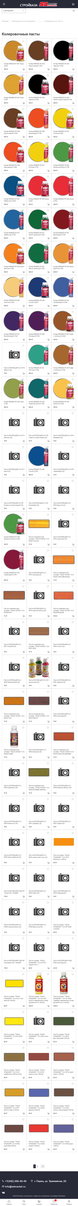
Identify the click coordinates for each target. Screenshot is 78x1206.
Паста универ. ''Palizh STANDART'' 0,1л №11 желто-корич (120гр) (12, 1108)
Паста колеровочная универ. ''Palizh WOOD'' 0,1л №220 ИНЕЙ (14, 752)
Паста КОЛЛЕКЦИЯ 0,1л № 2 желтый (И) (14, 436)
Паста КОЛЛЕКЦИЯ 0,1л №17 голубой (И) (12, 645)
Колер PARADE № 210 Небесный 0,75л (11, 234)
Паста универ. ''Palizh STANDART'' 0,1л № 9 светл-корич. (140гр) (63, 1072)
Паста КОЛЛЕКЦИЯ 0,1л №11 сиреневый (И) (63, 470)
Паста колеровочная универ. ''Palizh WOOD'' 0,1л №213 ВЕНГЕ (39, 716)
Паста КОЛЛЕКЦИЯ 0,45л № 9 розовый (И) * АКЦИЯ (14, 962)
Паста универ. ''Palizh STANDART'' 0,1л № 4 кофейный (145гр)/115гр (13, 1072)
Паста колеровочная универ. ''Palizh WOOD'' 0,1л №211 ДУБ (39, 646)
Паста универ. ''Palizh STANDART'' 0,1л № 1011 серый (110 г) (37, 963)
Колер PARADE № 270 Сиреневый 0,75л (12, 574)
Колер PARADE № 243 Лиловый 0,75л (37, 335)
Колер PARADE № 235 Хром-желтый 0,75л (63, 267)
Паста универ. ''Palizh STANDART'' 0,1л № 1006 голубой (62, 927)
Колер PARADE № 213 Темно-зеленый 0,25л (37, 234)
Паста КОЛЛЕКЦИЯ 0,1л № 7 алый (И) (14, 470)
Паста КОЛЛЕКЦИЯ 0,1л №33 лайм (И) (37, 892)
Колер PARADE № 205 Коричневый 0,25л (12, 132)
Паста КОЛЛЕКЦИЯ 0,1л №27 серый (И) (62, 822)
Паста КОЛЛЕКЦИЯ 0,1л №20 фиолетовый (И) (12, 681)
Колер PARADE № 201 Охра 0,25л (14, 65)
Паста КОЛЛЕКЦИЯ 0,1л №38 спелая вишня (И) (12, 926)
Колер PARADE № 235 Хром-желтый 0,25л (14, 267)
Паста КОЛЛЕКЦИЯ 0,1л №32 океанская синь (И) (38, 856)
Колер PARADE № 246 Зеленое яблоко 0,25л (12, 538)
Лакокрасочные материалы (23, 21)
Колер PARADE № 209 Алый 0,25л (39, 200)
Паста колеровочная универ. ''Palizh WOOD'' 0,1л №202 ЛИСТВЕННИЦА (63, 575)
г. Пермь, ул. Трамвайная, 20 (48, 1181)
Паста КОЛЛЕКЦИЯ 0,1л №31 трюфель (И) (37, 822)
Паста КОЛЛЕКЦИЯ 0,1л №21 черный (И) (62, 681)
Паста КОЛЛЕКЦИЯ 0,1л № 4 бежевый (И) (63, 436)
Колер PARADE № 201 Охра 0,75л (14, 99)
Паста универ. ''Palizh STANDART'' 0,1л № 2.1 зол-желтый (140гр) (14, 998)
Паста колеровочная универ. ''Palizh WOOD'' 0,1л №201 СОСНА (39, 539)
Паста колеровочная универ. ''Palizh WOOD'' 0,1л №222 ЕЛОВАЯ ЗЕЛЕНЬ (39, 788)
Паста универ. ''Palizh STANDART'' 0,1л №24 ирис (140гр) (63, 1144)
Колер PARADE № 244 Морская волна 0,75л (36, 403)
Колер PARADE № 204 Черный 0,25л (37, 99)
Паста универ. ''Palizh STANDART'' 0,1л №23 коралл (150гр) (37, 1144)
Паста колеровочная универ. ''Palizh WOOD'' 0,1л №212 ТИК (14, 716)
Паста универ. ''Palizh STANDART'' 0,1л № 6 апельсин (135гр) (61, 857)
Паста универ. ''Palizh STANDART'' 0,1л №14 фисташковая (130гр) (61, 1036)
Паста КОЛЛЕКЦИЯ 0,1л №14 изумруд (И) (37, 574)
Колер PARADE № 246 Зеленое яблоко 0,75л (61, 166)
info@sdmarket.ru (14, 1186)
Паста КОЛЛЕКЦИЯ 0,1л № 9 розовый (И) (38, 504)
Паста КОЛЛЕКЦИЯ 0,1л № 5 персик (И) (14, 369)
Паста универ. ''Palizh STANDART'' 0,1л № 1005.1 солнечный (13, 1036)
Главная (5, 21)
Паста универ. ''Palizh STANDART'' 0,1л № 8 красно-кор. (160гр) (37, 1072)
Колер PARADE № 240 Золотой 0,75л (12, 301)
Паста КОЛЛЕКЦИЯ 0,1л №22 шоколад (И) (62, 715)
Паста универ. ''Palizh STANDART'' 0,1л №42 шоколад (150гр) (12, 1144)
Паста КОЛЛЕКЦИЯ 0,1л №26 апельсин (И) (12, 822)
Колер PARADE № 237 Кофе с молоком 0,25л (63, 335)
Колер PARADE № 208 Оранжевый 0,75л (37, 132)
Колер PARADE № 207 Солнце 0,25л (61, 132)
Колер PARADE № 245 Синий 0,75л (36, 470)
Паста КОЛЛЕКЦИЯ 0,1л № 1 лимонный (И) (39, 681)
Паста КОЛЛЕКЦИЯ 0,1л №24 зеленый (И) (37, 751)
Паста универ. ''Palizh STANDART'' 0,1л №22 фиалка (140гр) (37, 1108)
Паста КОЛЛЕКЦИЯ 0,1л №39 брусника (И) (37, 926)
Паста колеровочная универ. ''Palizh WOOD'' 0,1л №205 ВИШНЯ (63, 610)
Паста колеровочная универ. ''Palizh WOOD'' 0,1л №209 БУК (14, 610)
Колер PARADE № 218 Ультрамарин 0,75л (61, 301)
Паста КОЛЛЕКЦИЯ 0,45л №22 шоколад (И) (62, 962)
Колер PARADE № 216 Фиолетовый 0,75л (11, 335)
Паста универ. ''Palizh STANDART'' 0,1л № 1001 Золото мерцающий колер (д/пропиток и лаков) (38, 999)
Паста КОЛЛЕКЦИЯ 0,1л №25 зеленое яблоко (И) (62, 787)
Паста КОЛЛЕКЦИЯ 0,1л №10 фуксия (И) (62, 504)
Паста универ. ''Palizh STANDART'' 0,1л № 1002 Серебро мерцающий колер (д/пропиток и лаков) (63, 999)
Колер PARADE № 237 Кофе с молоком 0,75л (63, 369)
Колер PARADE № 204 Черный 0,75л (61, 65)
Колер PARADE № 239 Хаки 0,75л (14, 403)
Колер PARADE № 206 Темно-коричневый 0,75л (62, 99)
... (40, 21)
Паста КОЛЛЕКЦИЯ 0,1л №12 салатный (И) (62, 538)
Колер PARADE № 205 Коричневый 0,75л (37, 65)
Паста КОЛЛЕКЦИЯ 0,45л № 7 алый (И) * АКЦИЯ (14, 892)
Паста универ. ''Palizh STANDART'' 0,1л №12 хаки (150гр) (38, 1036)
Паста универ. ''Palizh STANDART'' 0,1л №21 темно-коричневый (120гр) (63, 1108)
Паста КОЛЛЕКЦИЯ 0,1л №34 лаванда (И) (62, 892)
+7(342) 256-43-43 (14, 1181)
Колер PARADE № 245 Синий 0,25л (36, 301)
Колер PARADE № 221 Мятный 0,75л (36, 369)
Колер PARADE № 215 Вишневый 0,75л (61, 234)
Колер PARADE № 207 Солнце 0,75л (36, 166)
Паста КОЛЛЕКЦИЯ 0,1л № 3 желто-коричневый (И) (38, 436)
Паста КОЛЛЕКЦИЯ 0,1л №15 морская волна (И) (37, 609)
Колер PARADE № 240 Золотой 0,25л (61, 403)
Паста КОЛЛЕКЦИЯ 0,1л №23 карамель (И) (12, 787)
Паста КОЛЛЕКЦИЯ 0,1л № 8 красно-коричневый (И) (13, 504)
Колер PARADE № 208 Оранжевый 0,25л (12, 166)
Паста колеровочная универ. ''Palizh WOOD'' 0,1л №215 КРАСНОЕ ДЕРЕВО (63, 752)
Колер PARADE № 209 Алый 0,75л (63, 200)
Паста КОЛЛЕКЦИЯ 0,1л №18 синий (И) (62, 645)
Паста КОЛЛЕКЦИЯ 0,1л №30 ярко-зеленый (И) (12, 856)
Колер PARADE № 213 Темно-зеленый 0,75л (37, 267)
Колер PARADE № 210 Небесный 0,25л (11, 200)
